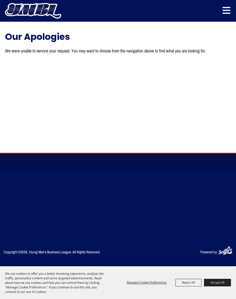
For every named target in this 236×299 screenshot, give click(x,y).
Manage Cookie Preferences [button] (147, 282)
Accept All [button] (217, 282)
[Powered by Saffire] (225, 249)
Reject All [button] (188, 282)
